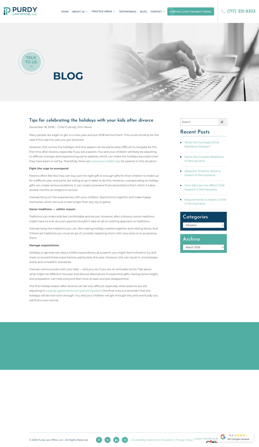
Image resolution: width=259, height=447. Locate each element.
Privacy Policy (184, 439)
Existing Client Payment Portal (191, 12)
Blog (143, 11)
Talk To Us (31, 59)
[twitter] (108, 440)
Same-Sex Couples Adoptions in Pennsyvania (204, 158)
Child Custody (66, 127)
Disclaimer (167, 439)
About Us (78, 11)
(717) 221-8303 (238, 11)
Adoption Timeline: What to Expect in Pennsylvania (203, 173)
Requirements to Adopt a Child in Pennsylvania (205, 201)
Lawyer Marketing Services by (211, 440)
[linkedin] (116, 440)
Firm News (84, 127)
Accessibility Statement (145, 439)
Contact (156, 11)
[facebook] (99, 440)
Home (65, 11)
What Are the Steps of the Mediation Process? (202, 144)
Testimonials (127, 11)
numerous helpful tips (105, 161)
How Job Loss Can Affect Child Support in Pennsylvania (204, 187)
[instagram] (125, 440)
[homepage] (20, 11)
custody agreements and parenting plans (73, 290)
